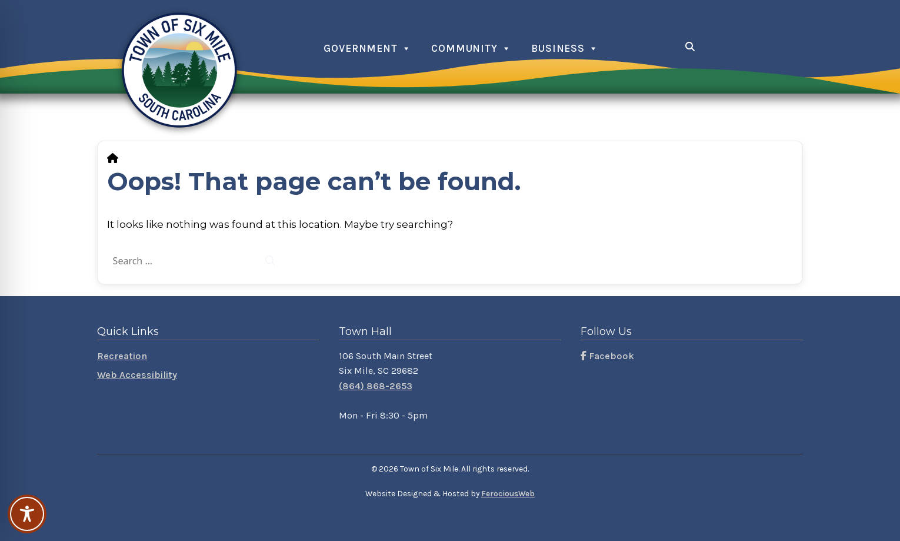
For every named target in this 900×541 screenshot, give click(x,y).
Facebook (607, 355)
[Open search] (690, 47)
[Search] (270, 260)
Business (558, 48)
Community (464, 48)
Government (361, 48)
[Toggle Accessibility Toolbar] (27, 514)
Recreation (122, 355)
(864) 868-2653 (375, 385)
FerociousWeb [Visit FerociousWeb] (508, 493)
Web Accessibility (137, 374)
